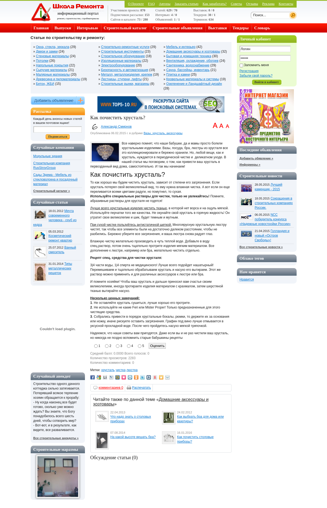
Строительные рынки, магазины (125, 84)
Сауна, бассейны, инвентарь (188, 70)
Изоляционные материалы (121, 61)
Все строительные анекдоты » (56, 438)
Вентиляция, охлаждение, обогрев (192, 61)
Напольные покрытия (52, 65)
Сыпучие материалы (51, 70)
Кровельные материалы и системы (192, 79)
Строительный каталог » (51, 190)
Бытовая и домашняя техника (188, 56)
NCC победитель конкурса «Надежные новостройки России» (265, 219)
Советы (236, 4)
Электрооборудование (118, 65)
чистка (121, 370)
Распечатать (141, 388)
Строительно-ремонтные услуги (125, 47)
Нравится (247, 279)
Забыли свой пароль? (256, 76)
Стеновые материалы (52, 56)
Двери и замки (47, 51)
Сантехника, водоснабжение (187, 65)
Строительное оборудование (123, 56)
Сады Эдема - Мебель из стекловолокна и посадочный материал (55, 179)
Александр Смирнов (116, 126)
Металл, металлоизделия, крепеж (126, 74)
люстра (132, 370)
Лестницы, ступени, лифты (121, 79)
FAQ (151, 4)
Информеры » (250, 164)
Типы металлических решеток (60, 268)
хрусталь (108, 370)
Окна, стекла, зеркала (52, 47)
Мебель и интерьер (181, 47)
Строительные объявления (177, 28)
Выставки (217, 28)
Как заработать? (215, 4)
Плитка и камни (178, 74)
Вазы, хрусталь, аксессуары (163, 133)
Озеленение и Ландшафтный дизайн (194, 84)
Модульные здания (47, 156)
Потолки (42, 61)
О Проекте (136, 4)
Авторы (164, 4)
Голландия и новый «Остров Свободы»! (272, 235)
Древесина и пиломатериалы (58, 79)
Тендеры (241, 28)
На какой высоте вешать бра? (133, 437)
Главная (41, 28)
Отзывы (252, 4)
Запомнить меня (256, 65)
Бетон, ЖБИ (45, 84)
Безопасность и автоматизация (124, 70)
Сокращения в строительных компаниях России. (274, 203)
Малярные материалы (53, 74)
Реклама (268, 4)
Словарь (262, 28)
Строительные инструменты (122, 51)
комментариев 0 (111, 388)
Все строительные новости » (261, 247)
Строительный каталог (125, 28)
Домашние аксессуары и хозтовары (193, 51)
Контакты (286, 4)
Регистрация (249, 71)
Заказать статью (186, 4)
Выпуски (63, 28)
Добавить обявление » (256, 158)
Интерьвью (87, 28)
